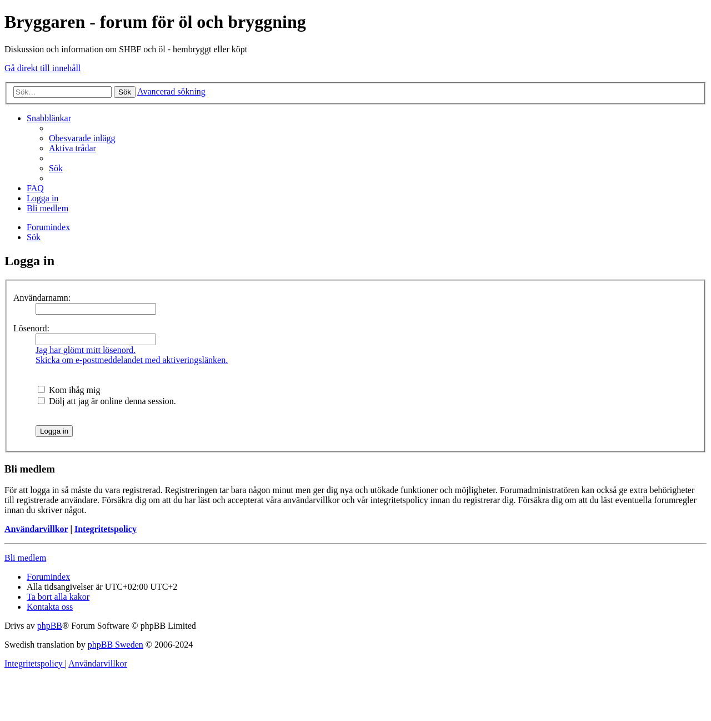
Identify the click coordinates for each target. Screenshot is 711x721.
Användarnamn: (42, 297)
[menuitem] (82, 138)
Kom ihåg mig (69, 390)
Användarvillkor (36, 529)
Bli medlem (25, 558)
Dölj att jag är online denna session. (107, 401)
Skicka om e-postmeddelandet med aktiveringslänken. (132, 360)
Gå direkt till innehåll (42, 68)
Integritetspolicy (105, 529)
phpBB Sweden (115, 644)
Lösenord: (31, 328)
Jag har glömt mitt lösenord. (86, 350)
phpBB (49, 625)
